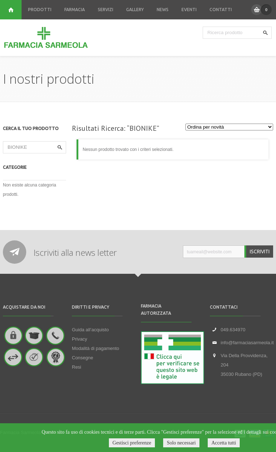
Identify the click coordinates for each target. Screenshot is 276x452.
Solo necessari (181, 443)
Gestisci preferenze (131, 443)
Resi (76, 367)
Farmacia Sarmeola (46, 38)
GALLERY (135, 9)
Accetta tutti (223, 443)
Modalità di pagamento (95, 348)
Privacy (79, 339)
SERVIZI (105, 9)
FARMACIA (74, 9)
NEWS (163, 9)
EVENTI (189, 9)
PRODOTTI (39, 9)
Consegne (82, 357)
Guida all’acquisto (90, 329)
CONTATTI (221, 9)
